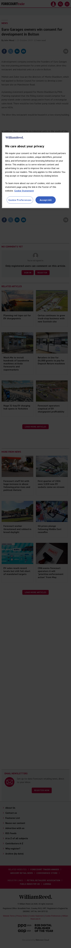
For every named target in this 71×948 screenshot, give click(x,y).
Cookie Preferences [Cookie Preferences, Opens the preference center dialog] (19, 199)
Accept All (46, 199)
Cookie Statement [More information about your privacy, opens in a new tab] (24, 190)
